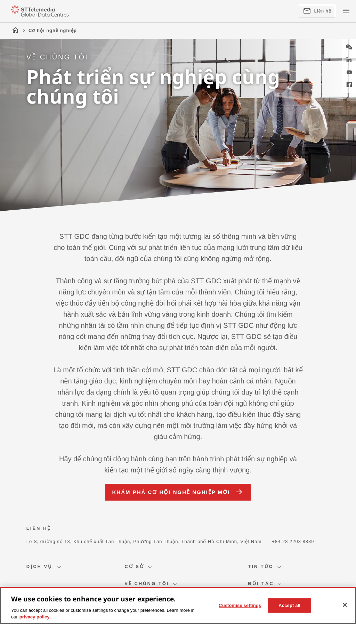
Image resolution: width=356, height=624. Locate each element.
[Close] (345, 605)
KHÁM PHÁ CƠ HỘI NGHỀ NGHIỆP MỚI (178, 492)
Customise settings (240, 605)
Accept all (289, 605)
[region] (178, 605)
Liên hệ (317, 11)
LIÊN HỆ (38, 528)
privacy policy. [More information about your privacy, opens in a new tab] (34, 616)
